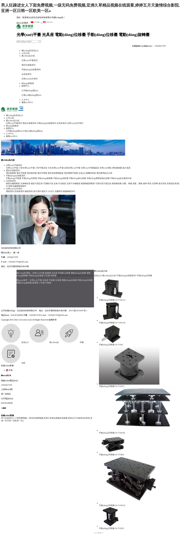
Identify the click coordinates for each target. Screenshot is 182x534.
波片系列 (37, 191)
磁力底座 (126, 168)
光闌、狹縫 (127, 183)
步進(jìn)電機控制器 (87, 173)
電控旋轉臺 (11, 173)
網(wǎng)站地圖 (73, 276)
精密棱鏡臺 (117, 183)
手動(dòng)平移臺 (13, 178)
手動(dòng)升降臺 (29, 178)
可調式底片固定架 (103, 183)
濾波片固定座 (37, 183)
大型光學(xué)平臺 (56, 168)
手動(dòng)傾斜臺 (60, 178)
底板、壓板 (138, 183)
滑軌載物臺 (117, 168)
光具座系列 (26, 74)
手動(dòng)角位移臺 (77, 178)
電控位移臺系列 (28, 65)
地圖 (59, 276)
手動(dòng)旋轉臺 (45, 178)
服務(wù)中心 (27, 102)
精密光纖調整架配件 (17, 186)
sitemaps (83, 276)
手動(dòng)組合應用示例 (120, 178)
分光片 (51, 191)
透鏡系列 (10, 191)
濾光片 (45, 191)
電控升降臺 (42, 173)
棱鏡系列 (29, 191)
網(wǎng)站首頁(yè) (29, 51)
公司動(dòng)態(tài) (29, 90)
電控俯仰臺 (32, 173)
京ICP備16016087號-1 (78, 311)
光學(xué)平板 (12, 168)
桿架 (149, 183)
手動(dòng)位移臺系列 (31, 70)
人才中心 (25, 100)
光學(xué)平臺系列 (29, 60)
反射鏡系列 (19, 191)
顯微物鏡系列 (69, 191)
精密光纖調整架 (13, 183)
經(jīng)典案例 (27, 83)
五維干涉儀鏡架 (73, 183)
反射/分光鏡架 (60, 183)
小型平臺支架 (41, 168)
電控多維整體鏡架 (56, 173)
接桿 (145, 183)
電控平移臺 (21, 173)
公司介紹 (25, 53)
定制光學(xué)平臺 (72, 168)
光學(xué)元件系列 (29, 79)
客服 (9, 370)
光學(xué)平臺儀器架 (90, 168)
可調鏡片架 (48, 183)
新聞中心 (25, 86)
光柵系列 (59, 191)
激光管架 (162, 183)
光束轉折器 (25, 183)
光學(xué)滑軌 (105, 168)
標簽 (63, 276)
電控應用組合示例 (104, 173)
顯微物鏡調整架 (88, 183)
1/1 (99, 533)
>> (102, 533)
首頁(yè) (97, 276)
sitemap (91, 276)
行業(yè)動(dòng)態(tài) (31, 95)
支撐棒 (155, 183)
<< (95, 533)
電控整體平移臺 (71, 173)
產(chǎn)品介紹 (28, 56)
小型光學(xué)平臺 (27, 168)
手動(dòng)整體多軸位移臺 (98, 178)
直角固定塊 (172, 183)
